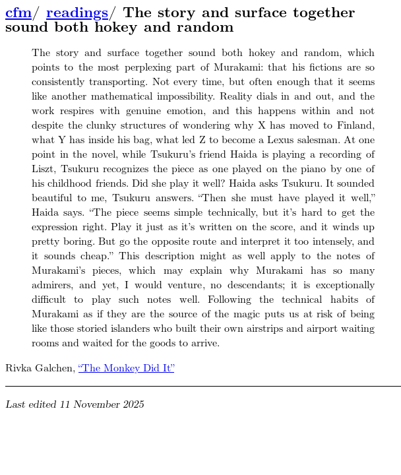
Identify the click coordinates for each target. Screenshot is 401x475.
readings (77, 12)
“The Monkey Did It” (126, 368)
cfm (18, 12)
